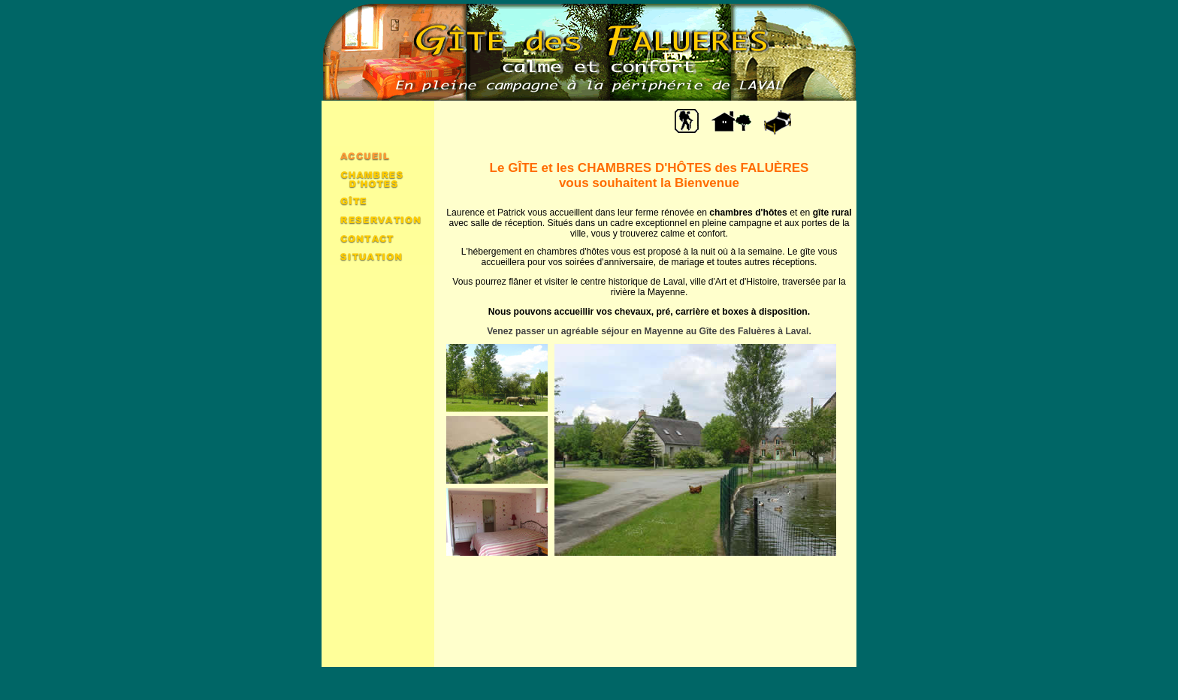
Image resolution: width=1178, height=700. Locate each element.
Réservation (378, 219)
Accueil (378, 155)
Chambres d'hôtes (378, 177)
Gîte (378, 200)
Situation (378, 255)
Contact (378, 237)
